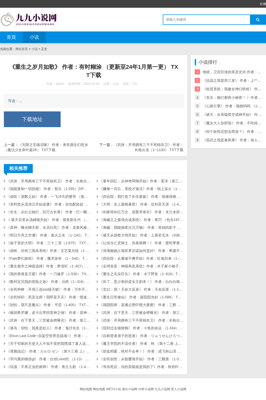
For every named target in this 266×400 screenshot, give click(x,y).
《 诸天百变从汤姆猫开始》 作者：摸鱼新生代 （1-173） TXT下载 (48, 220)
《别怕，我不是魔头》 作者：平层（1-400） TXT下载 (48, 305)
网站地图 (86, 389)
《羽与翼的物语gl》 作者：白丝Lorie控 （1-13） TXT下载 (48, 359)
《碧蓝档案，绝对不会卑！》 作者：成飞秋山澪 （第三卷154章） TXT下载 (141, 351)
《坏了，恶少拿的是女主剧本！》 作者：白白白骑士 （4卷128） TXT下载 (141, 282)
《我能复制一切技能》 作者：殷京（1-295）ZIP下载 (48, 189)
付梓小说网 (146, 389)
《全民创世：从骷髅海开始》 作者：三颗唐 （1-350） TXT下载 (141, 359)
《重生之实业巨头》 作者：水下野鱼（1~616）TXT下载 (141, 274)
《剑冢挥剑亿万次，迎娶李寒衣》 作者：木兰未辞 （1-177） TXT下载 (141, 212)
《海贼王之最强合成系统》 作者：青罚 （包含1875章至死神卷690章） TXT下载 (141, 220)
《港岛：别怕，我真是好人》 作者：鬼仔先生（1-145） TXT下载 (48, 328)
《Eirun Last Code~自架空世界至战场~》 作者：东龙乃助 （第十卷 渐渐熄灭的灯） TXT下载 (48, 336)
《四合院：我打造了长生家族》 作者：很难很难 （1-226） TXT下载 (141, 196)
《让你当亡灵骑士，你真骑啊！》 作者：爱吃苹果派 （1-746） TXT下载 (141, 243)
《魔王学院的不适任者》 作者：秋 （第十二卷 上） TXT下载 (141, 343)
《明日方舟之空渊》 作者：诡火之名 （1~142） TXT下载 (48, 235)
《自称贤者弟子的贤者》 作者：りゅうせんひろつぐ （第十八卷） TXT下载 (141, 336)
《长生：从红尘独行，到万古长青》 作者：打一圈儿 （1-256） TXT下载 (48, 212)
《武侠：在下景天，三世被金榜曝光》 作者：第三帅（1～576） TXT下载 (141, 313)
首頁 (11, 37)
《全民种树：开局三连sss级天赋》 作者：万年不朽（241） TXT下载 (48, 289)
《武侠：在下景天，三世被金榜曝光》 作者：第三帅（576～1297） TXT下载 (48, 320)
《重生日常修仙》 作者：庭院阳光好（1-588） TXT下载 (141, 297)
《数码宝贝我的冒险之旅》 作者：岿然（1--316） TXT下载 (48, 282)
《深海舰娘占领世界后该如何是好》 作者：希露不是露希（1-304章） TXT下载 (141, 251)
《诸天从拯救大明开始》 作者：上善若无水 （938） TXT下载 (141, 235)
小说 (34, 37)
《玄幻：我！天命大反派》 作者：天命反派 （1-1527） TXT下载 (141, 289)
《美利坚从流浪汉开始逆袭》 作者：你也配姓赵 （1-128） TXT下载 (48, 204)
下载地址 (32, 119)
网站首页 (21, 49)
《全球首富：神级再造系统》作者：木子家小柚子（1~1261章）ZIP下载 (141, 266)
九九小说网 (162, 389)
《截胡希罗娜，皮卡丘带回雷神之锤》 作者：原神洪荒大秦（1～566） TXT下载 (48, 313)
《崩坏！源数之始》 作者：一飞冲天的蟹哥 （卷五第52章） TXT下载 (48, 196)
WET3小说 (113, 389)
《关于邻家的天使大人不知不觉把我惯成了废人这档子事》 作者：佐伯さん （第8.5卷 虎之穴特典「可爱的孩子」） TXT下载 (48, 343)
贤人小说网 (178, 389)
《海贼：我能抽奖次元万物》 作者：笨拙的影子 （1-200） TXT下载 (141, 227)
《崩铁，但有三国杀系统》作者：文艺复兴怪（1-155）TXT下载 (48, 251)
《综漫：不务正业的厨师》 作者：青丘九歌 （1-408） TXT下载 (48, 367)
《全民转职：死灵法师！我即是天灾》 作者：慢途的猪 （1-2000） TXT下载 (48, 297)
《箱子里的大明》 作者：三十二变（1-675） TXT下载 (48, 243)
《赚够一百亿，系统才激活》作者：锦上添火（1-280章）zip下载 (141, 189)
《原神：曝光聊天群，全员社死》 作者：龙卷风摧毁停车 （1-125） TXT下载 (48, 227)
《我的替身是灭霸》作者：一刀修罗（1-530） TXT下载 (48, 274)
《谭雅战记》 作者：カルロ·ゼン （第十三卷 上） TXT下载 (48, 351)
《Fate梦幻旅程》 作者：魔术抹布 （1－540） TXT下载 (48, 258)
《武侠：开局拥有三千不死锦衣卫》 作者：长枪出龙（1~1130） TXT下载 (48, 181)
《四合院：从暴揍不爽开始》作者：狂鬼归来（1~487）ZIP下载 (141, 258)
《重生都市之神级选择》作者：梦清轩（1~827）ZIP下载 (48, 266)
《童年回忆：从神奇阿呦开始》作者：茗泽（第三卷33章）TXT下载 (141, 181)
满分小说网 (129, 389)
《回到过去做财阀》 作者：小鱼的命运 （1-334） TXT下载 (141, 328)
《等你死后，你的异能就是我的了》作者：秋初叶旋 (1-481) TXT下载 (141, 367)
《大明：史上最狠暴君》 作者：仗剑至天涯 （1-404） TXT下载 (141, 204)
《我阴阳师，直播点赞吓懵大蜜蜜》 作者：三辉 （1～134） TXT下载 (141, 305)
